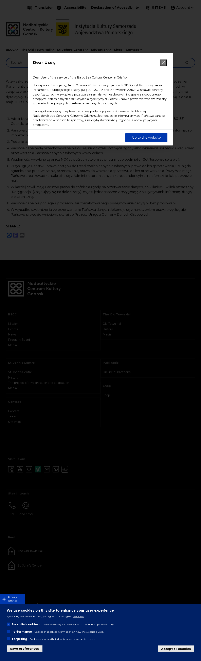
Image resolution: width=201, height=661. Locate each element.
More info (78, 616)
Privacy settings (12, 599)
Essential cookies (25, 624)
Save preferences (24, 648)
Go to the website (146, 137)
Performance (22, 631)
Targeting (19, 639)
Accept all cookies (176, 648)
